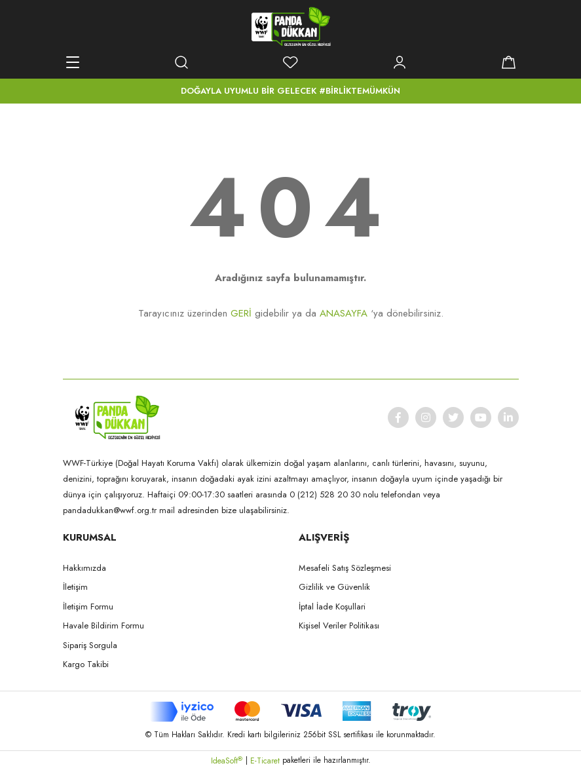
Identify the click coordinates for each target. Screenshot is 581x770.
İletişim (75, 587)
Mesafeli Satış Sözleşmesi (345, 568)
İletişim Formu (88, 606)
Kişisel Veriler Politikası (339, 625)
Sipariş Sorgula (90, 645)
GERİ (241, 313)
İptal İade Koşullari (332, 606)
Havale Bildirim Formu (103, 625)
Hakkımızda (84, 568)
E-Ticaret (265, 761)
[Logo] (291, 26)
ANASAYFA (343, 313)
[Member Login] (399, 62)
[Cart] (509, 62)
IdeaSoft (226, 761)
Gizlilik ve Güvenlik (334, 587)
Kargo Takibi (86, 664)
